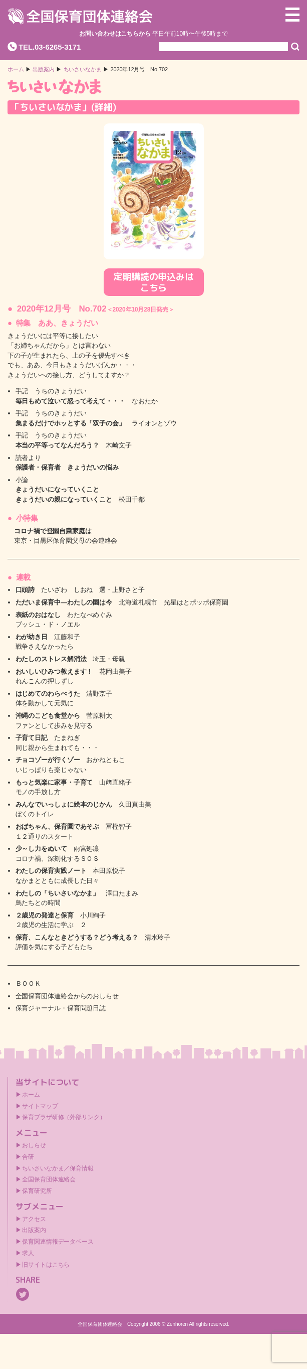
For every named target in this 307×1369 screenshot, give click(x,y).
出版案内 (34, 1230)
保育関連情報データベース (58, 1241)
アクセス (34, 1219)
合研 (28, 1156)
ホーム (16, 69)
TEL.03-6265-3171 (50, 47)
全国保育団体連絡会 (49, 1179)
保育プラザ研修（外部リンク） (64, 1117)
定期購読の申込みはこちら (153, 282)
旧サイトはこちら (46, 1264)
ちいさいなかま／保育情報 (58, 1168)
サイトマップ (40, 1106)
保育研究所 (37, 1190)
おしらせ (34, 1145)
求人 (28, 1253)
